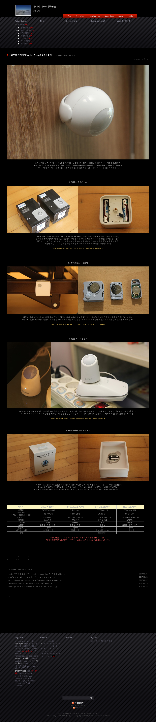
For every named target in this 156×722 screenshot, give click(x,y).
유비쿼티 (30, 673)
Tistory (107, 716)
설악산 (32, 660)
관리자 (89, 713)
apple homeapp (22, 660)
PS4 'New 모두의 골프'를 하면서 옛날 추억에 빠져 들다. (30, 577)
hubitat (18, 683)
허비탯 (18, 648)
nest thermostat (23, 677)
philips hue (31, 653)
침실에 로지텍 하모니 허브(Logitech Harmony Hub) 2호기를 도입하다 (36, 574)
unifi (17, 676)
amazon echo (32, 655)
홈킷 (33, 641)
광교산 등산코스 (29, 646)
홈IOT (24, 680)
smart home (28, 650)
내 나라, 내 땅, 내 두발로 (101, 641)
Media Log (80, 16)
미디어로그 (67, 713)
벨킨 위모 (24, 676)
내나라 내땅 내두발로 (44, 6)
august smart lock (22, 641)
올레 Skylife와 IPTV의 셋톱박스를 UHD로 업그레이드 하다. (31, 586)
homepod (32, 680)
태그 (60, 713)
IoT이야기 (58, 55)
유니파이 (22, 673)
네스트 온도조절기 (22, 668)
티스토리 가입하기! (78, 705)
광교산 (28, 678)
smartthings (20, 670)
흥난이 (70, 716)
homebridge (20, 655)
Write (131, 16)
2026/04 (51, 641)
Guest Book (109, 16)
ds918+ (18, 680)
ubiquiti (18, 651)
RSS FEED (79, 708)
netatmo (33, 658)
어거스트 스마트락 (29, 648)
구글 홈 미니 (29, 643)
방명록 (82, 713)
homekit (18, 685)
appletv (23, 653)
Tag (69, 16)
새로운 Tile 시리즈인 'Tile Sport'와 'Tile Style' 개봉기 (29, 583)
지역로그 (76, 713)
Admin (120, 16)
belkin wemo (32, 665)
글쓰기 (95, 713)
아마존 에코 (27, 683)
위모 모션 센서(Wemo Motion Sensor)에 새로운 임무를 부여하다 (34, 580)
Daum (91, 716)
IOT (28, 670)
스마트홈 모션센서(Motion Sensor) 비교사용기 (30, 55)
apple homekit (21, 658)
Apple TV (27, 663)
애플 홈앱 (22, 665)
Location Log (94, 16)
